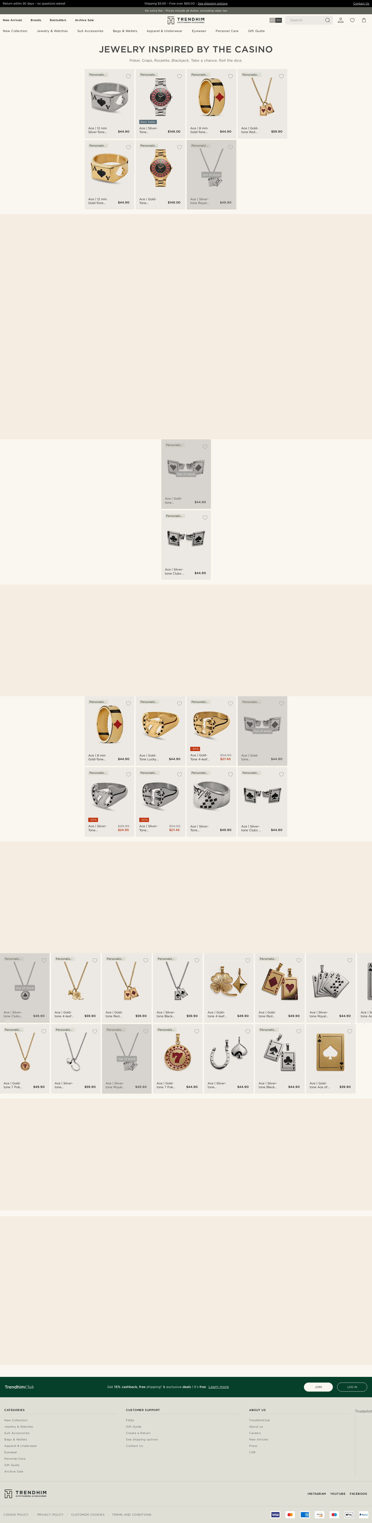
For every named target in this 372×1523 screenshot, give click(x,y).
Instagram (316, 1493)
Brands (36, 20)
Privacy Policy (50, 1514)
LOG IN (352, 1387)
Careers (255, 1433)
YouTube (338, 1493)
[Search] (309, 20)
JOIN (318, 1387)
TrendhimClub (259, 1420)
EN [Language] (279, 20)
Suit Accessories (16, 1433)
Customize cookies (88, 1514)
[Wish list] (352, 20)
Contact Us (361, 3)
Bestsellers (58, 20)
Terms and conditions (131, 1514)
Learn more (219, 1387)
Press (253, 1446)
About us (256, 1426)
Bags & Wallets (15, 1439)
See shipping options (213, 3)
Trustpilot (363, 1411)
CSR (252, 1452)
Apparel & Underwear (20, 1446)
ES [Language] (272, 20)
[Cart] (364, 20)
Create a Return (138, 1433)
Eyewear (10, 1452)
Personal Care (15, 1458)
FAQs (130, 1420)
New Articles (258, 1439)
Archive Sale (84, 20)
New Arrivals (12, 20)
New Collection (15, 1420)
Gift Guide (11, 1465)
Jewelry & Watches (18, 1426)
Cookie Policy (16, 1514)
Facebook (358, 1493)
